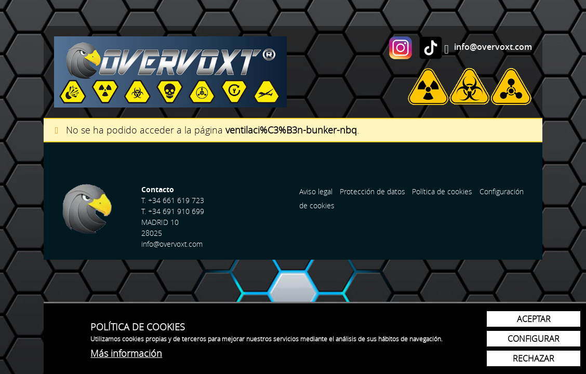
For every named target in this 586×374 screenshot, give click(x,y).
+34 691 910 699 (176, 211)
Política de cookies (442, 191)
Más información (126, 353)
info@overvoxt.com (493, 46)
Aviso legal (315, 191)
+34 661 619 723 (176, 200)
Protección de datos (372, 191)
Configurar (534, 338)
